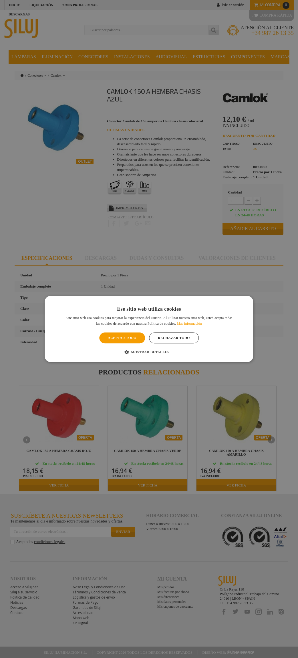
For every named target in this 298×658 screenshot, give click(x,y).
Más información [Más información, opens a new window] (189, 324)
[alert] (149, 329)
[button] (149, 352)
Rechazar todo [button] (174, 338)
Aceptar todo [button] (122, 338)
